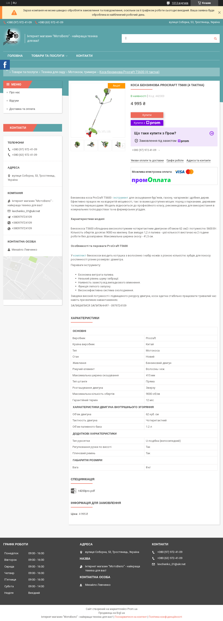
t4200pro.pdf (86, 490)
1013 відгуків (180, 3)
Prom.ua (132, 609)
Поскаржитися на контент (131, 616)
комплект (79, 255)
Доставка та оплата (22, 108)
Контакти (84, 55)
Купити (147, 115)
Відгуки (14, 100)
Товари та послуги (47, 55)
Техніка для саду (53, 72)
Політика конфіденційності (165, 616)
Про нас (14, 92)
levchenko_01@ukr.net (26, 211)
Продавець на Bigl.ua (111, 612)
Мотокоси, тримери (82, 72)
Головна (15, 55)
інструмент (120, 197)
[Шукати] (215, 38)
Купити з (147, 123)
